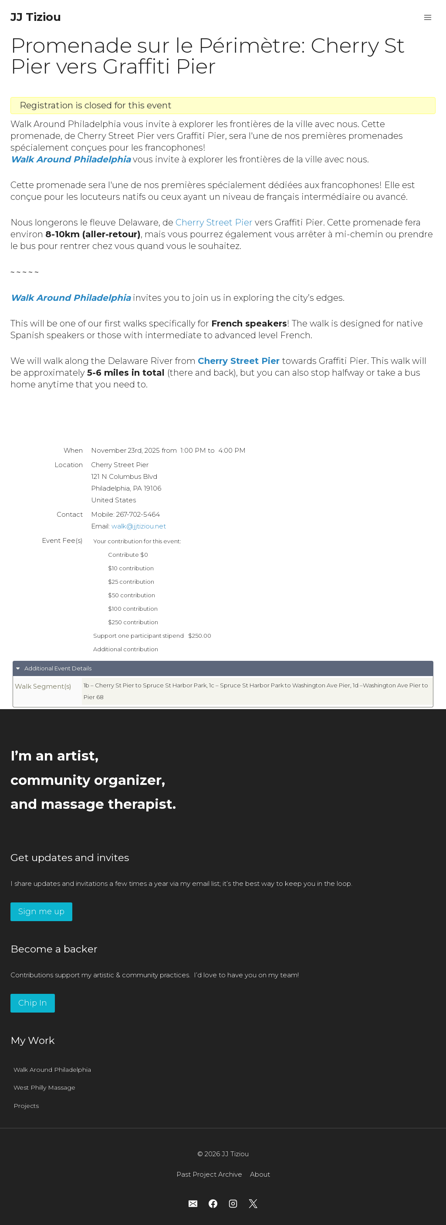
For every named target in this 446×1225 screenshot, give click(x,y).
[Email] (193, 1203)
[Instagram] (233, 1203)
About (260, 1174)
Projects (26, 1105)
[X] (253, 1203)
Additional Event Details (57, 668)
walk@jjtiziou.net (139, 526)
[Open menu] (427, 17)
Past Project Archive (209, 1174)
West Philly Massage (44, 1087)
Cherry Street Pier (214, 222)
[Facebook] (213, 1203)
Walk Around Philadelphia (52, 1069)
